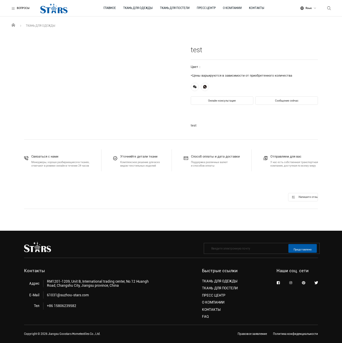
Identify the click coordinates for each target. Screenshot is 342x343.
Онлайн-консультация (222, 100)
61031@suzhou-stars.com (68, 295)
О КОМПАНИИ (232, 8)
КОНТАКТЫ (256, 8)
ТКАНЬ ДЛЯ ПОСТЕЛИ (175, 8)
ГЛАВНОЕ (109, 8)
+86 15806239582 (61, 306)
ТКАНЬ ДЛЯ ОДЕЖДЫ (138, 8)
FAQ (205, 317)
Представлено (303, 249)
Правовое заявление (252, 333)
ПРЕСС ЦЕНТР (206, 8)
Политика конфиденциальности (295, 333)
